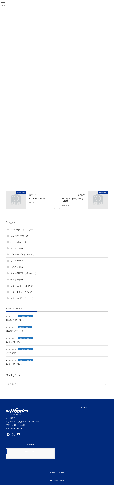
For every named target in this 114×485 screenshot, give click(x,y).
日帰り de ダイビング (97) (22, 286)
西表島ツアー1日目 (14, 331)
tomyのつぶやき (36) (19, 236)
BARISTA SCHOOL (37, 199)
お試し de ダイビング (15, 320)
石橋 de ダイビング (14, 342)
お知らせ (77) (16, 248)
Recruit (61, 472)
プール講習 (11, 353)
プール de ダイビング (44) (22, 254)
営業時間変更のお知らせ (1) (23, 273)
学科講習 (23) (16, 280)
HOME (52, 472)
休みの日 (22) (16, 267)
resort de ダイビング (25, 327)
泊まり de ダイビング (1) (21, 298)
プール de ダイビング (26, 316)
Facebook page (31, 451)
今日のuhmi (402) (18, 261)
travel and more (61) (18, 242)
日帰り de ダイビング (26, 338)
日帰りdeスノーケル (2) (21, 292)
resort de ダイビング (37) (21, 230)
